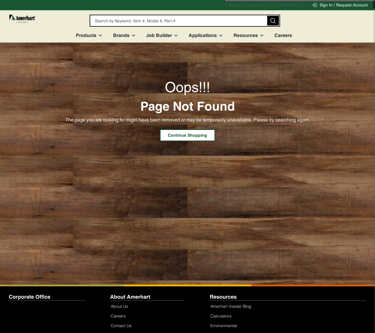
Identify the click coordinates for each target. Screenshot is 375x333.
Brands (126, 35)
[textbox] (184, 21)
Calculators (220, 315)
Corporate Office (29, 297)
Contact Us (121, 325)
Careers (288, 35)
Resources (251, 35)
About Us (119, 306)
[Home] (37, 23)
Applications (208, 35)
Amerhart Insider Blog (230, 306)
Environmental (223, 325)
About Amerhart (130, 297)
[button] (277, 21)
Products (91, 35)
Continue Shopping (187, 135)
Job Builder (164, 35)
